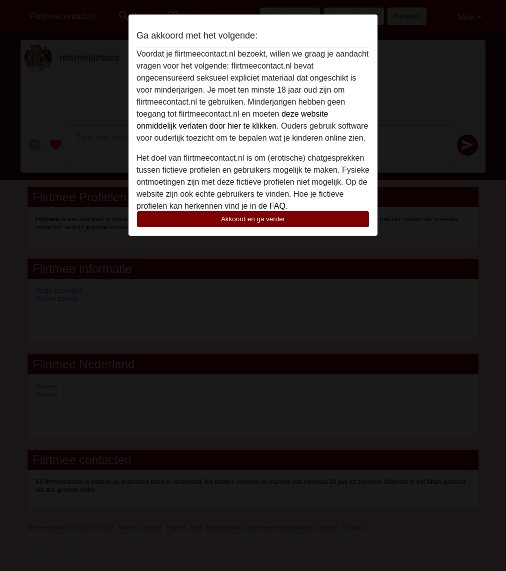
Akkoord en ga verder (253, 219)
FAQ (278, 206)
